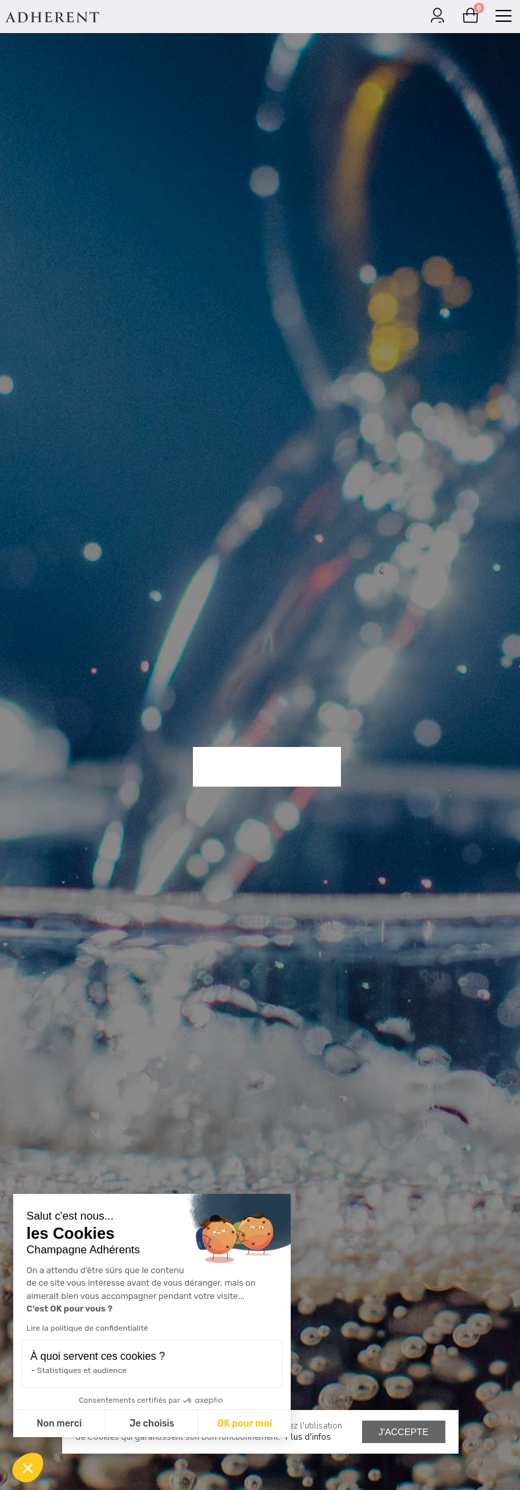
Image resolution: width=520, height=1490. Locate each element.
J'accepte (404, 1432)
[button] (28, 1467)
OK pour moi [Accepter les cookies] (244, 1423)
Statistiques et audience (82, 1370)
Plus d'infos (308, 1437)
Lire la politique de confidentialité (87, 1328)
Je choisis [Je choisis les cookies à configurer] (152, 1423)
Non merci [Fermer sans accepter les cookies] (58, 1423)
